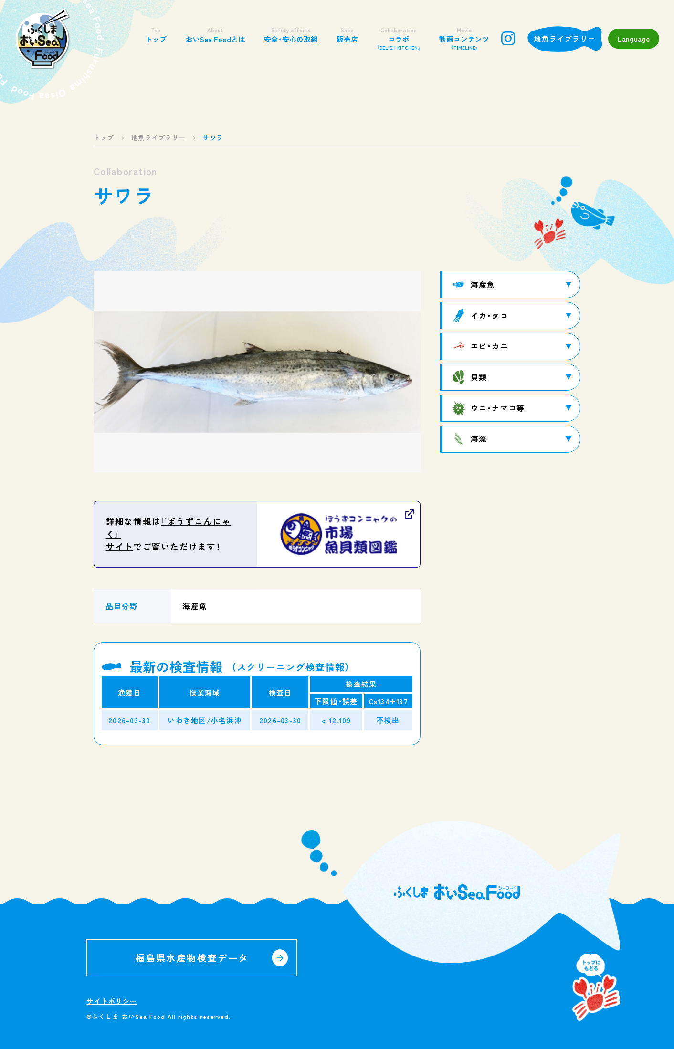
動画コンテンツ (464, 39)
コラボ (399, 39)
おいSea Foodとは (215, 35)
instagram (508, 38)
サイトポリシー (111, 1001)
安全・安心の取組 (291, 35)
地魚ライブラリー (565, 38)
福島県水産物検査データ (191, 958)
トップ (156, 35)
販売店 (347, 35)
